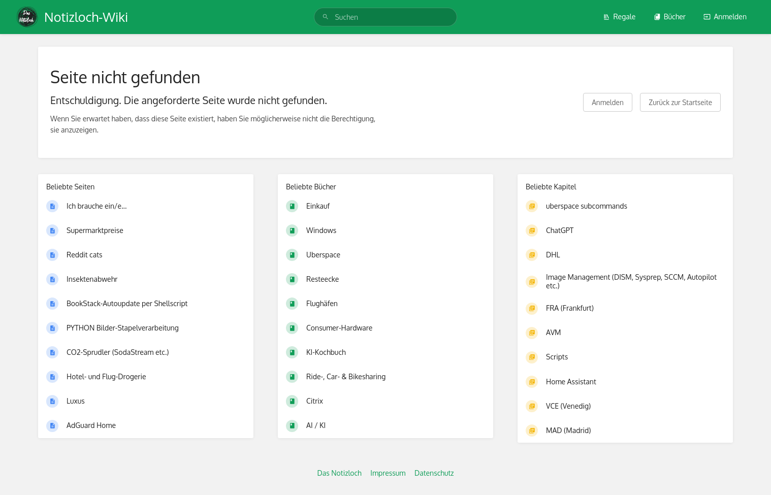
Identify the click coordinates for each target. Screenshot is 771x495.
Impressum (387, 473)
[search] (385, 17)
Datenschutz (434, 473)
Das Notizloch (339, 473)
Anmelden (725, 16)
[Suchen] (325, 17)
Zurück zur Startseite (680, 102)
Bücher (670, 16)
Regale (619, 16)
